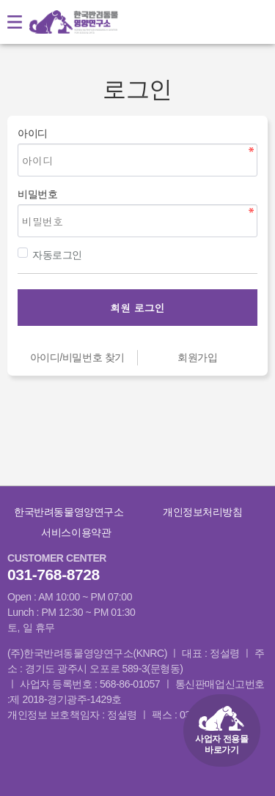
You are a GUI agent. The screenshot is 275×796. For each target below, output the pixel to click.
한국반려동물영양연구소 (68, 512)
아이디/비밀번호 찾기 (77, 357)
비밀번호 (37, 194)
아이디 (33, 133)
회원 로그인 (137, 307)
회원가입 (197, 357)
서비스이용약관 (76, 532)
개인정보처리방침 (203, 512)
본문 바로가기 (0, 0)
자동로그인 (50, 254)
